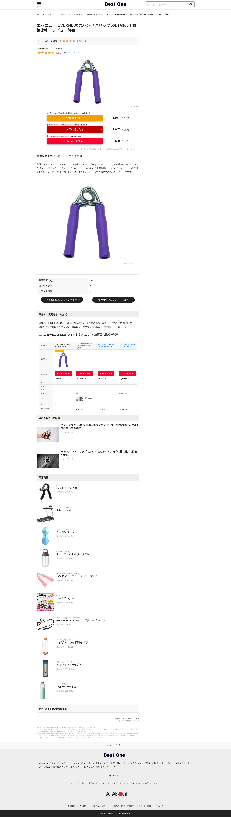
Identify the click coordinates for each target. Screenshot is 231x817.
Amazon (136, 106)
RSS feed (116, 776)
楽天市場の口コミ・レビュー (113, 299)
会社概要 (71, 806)
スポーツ (63, 14)
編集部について (151, 783)
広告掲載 (83, 806)
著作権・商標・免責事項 (124, 806)
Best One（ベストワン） (46, 14)
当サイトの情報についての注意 (150, 806)
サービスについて (133, 783)
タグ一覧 (105, 783)
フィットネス (77, 14)
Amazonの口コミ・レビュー (62, 299)
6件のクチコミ (71, 52)
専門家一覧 (93, 783)
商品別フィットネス (94, 14)
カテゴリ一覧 (78, 783)
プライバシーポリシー (100, 806)
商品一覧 (117, 783)
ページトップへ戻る (114, 745)
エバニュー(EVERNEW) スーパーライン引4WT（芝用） (84, 346)
